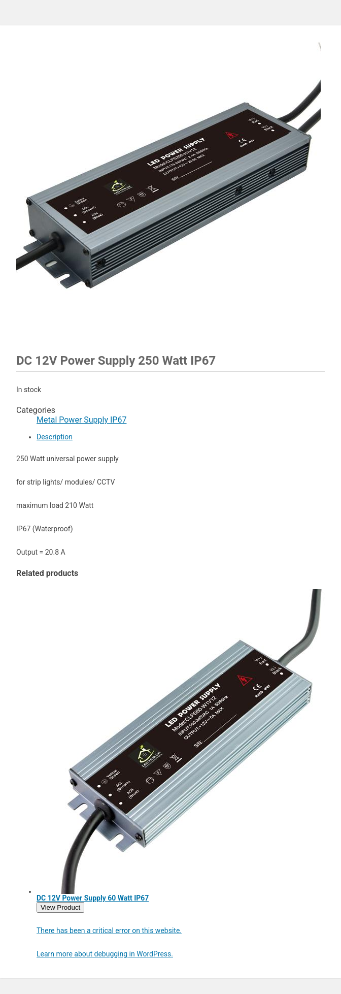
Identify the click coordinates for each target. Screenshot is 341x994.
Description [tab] (55, 437)
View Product (60, 907)
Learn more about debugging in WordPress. (105, 954)
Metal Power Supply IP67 (81, 420)
